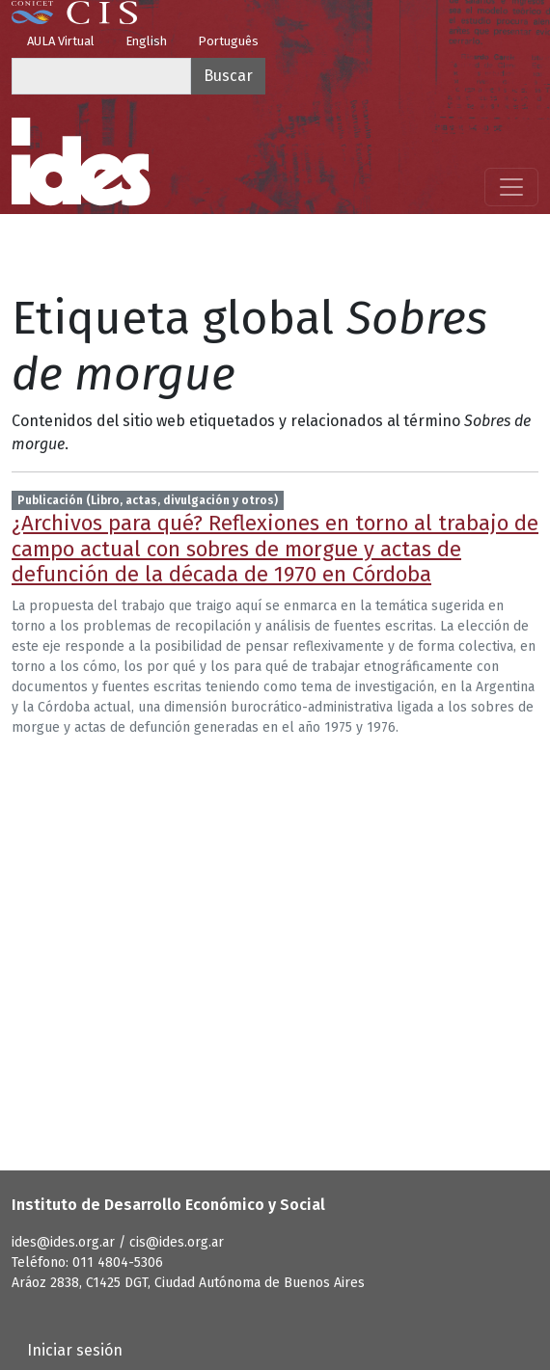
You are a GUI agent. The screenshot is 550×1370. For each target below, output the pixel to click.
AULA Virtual (61, 41)
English (146, 41)
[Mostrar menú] (511, 187)
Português (228, 41)
